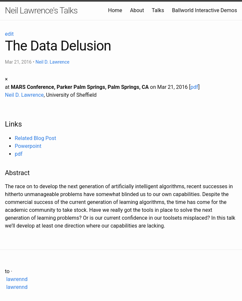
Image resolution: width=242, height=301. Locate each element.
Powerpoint (28, 146)
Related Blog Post (35, 138)
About (137, 10)
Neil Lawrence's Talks (41, 10)
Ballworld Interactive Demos (204, 10)
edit (9, 34)
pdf (194, 87)
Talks (158, 10)
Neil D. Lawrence (52, 62)
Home (115, 10)
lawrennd (16, 279)
